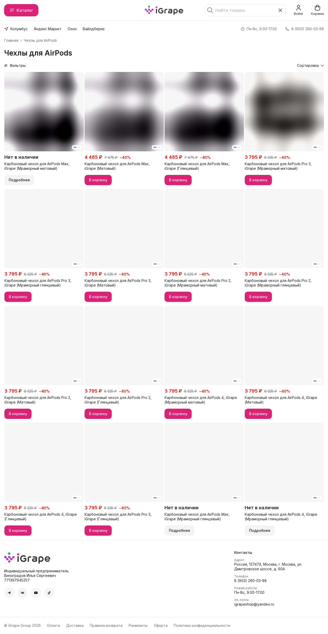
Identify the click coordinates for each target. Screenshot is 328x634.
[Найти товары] (245, 10)
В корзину (98, 180)
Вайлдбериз (94, 29)
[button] (44, 111)
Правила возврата (106, 625)
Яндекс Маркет (47, 29)
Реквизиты (138, 625)
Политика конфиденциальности (202, 625)
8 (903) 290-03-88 (250, 580)
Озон (72, 29)
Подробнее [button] (19, 180)
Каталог (21, 10)
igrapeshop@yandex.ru (254, 604)
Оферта (161, 625)
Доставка (75, 625)
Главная (11, 40)
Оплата (53, 625)
